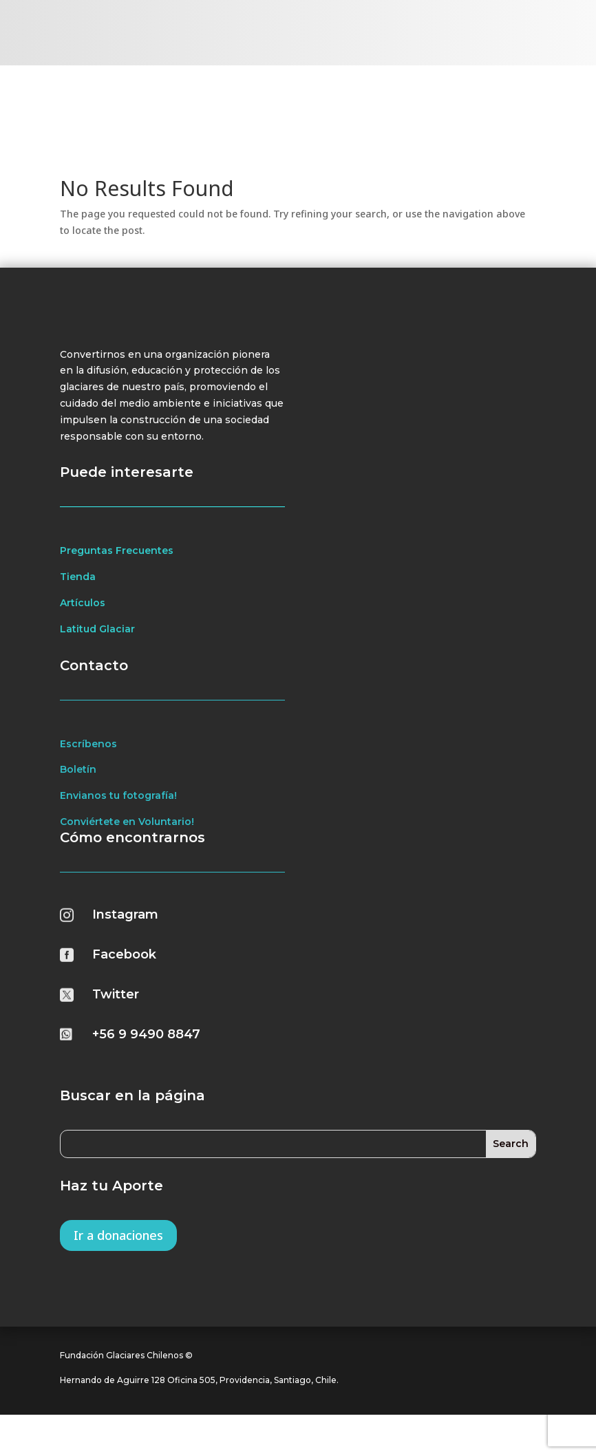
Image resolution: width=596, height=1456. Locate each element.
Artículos (82, 629)
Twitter (115, 1020)
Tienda (78, 603)
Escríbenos (88, 769)
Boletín (78, 795)
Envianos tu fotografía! (118, 821)
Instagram (125, 940)
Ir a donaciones (118, 1261)
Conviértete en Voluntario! (127, 848)
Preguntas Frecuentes (116, 576)
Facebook (124, 980)
